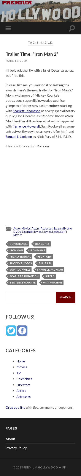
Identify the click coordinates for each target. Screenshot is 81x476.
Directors (23, 385)
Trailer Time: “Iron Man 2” (32, 54)
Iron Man (16, 250)
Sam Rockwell (20, 269)
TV (18, 373)
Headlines (42, 243)
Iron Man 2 (37, 250)
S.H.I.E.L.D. (45, 263)
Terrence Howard (26, 126)
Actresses (47, 228)
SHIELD (49, 276)
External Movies (31, 231)
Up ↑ (65, 467)
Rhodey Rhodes (21, 263)
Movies (46, 231)
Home (20, 361)
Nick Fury (45, 256)
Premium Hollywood (41, 467)
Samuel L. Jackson (19, 136)
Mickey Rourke (20, 256)
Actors (36, 228)
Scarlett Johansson (26, 111)
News (55, 231)
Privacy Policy (16, 448)
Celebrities (24, 379)
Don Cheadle (19, 243)
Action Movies (21, 228)
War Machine (52, 282)
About (10, 439)
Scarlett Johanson (24, 276)
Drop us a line (15, 407)
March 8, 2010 (16, 60)
